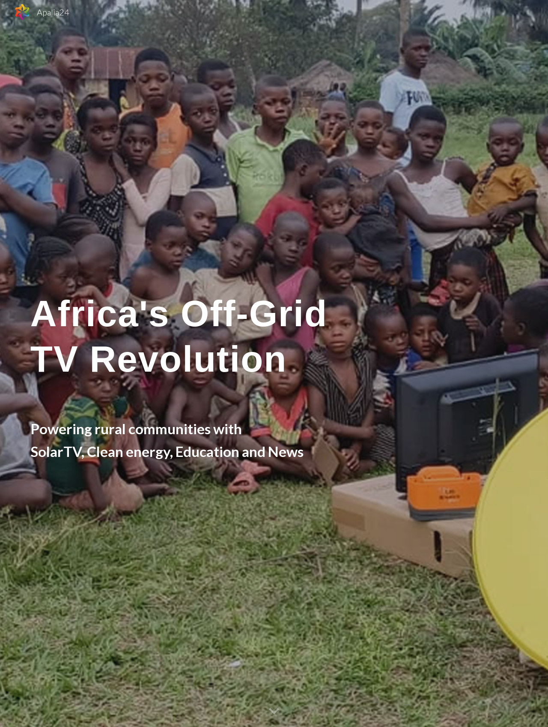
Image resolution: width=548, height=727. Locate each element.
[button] (274, 711)
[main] (210, 363)
